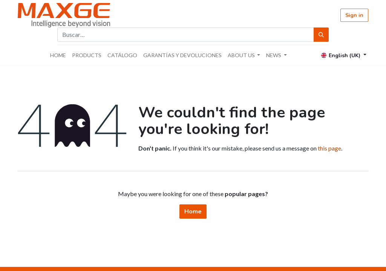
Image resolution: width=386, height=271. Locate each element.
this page (329, 148)
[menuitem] (58, 55)
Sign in (354, 15)
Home (193, 211)
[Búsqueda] (321, 34)
